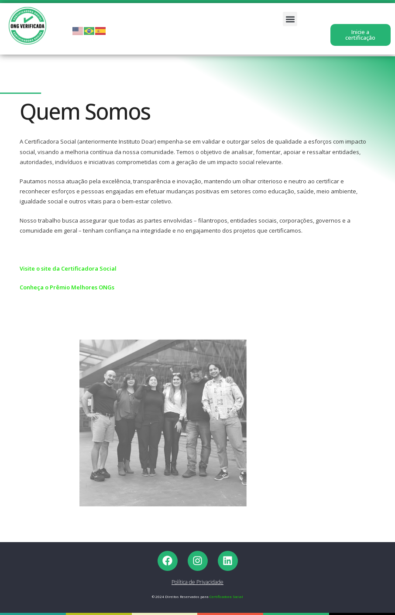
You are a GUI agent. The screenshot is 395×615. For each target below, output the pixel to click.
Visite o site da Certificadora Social (68, 268)
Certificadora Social (226, 596)
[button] (290, 19)
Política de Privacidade (197, 582)
